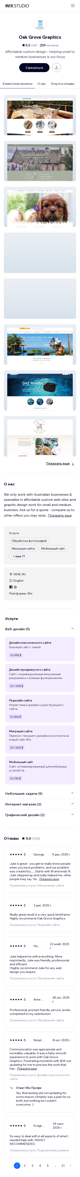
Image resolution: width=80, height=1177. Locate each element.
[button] (40, 115)
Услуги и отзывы (62, 84)
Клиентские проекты (17, 84)
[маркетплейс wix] (17, 5)
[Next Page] (71, 1165)
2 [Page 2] (25, 1166)
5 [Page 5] (48, 1166)
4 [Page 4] (40, 1166)
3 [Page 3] (32, 1166)
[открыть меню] (72, 6)
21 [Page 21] (63, 1166)
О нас (42, 84)
